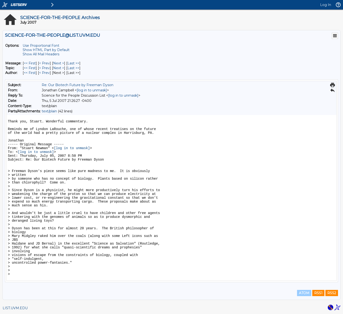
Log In (325, 5)
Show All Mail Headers (41, 54)
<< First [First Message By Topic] (30, 68)
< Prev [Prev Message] (44, 63)
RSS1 (318, 293)
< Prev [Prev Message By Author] (44, 73)
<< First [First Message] (30, 63)
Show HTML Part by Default (46, 50)
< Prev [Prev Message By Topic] (44, 68)
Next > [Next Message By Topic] (58, 68)
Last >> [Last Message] (73, 63)
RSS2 (331, 293)
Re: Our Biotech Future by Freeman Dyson (77, 85)
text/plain (49, 111)
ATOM (304, 293)
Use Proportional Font (41, 45)
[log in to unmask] (92, 90)
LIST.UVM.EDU (15, 308)
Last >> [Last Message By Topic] (73, 68)
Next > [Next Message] (58, 63)
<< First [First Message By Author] (30, 73)
